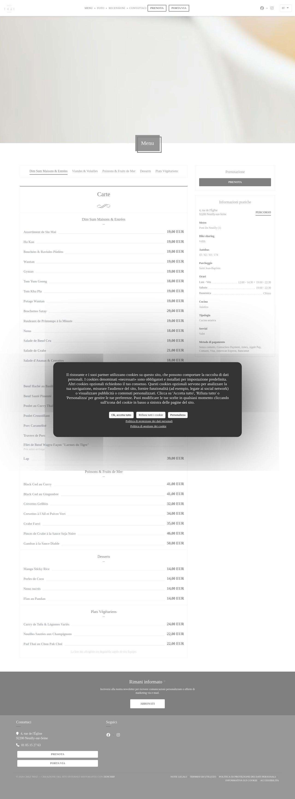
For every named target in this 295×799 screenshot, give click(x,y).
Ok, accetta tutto (121, 415)
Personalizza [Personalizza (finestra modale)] (178, 415)
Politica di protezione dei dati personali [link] (149, 421)
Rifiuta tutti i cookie (151, 415)
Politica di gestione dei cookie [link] (148, 426)
